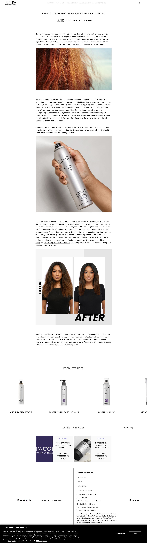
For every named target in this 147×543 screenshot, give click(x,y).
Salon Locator (85, 3)
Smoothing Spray (106, 412)
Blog (67, 3)
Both (94, 510)
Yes (85, 498)
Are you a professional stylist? (86, 494)
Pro (57, 3)
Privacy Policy (83, 522)
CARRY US (57, 500)
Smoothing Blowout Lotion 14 (64, 412)
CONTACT (43, 500)
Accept (135, 533)
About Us (74, 3)
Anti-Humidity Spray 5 (21, 412)
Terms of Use (107, 518)
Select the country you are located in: (88, 501)
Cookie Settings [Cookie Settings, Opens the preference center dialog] (120, 533)
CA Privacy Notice (96, 522)
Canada (93, 504)
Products (50, 3)
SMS (87, 510)
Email (80, 510)
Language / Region (99, 3)
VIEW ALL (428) (128, 428)
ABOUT (50, 500)
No (79, 498)
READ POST (63, 458)
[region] (73, 534)
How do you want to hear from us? (87, 507)
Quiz (62, 3)
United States (83, 504)
